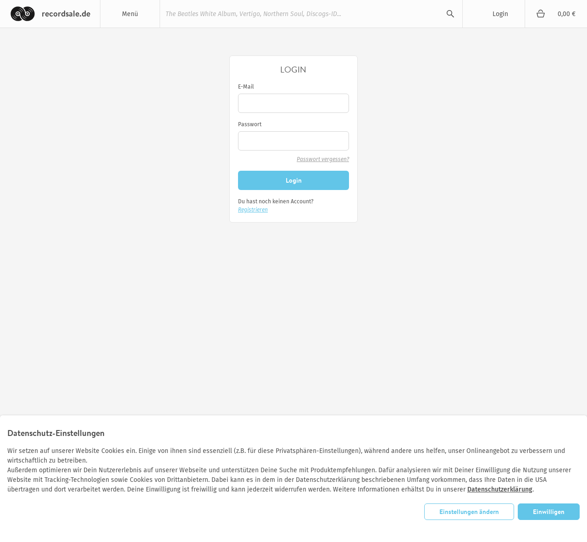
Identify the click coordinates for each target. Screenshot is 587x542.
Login (500, 14)
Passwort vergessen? (323, 159)
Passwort (249, 124)
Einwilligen (549, 511)
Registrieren (253, 210)
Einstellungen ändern (469, 511)
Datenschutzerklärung (499, 489)
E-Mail (246, 87)
